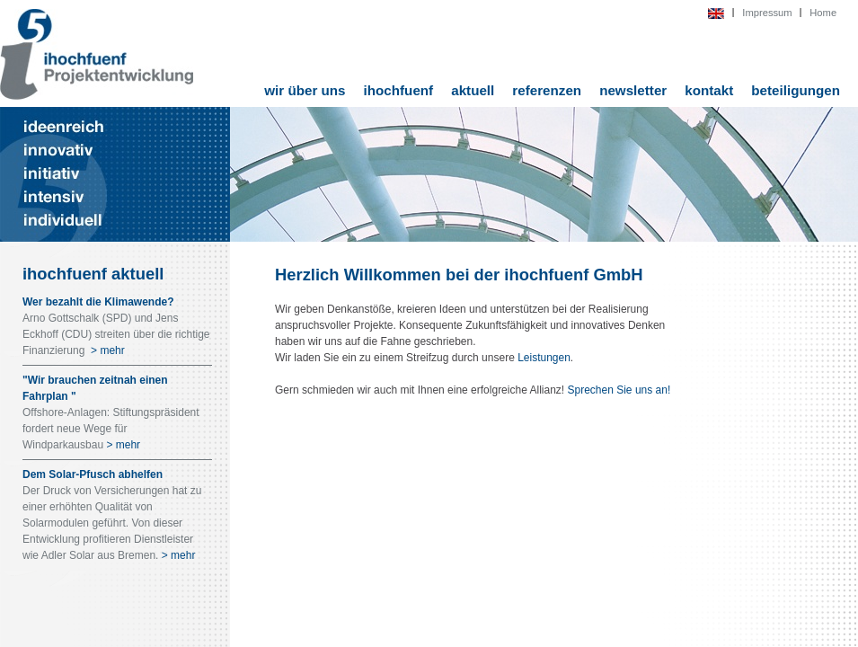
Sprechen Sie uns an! (619, 390)
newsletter (633, 90)
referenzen (546, 90)
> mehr (106, 350)
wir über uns (304, 90)
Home (822, 12)
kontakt (709, 90)
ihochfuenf (399, 90)
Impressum (767, 12)
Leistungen (544, 357)
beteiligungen (795, 90)
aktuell (472, 90)
